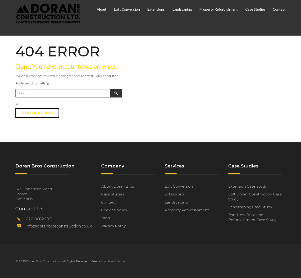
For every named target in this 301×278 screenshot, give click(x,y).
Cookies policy (114, 210)
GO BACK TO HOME (37, 113)
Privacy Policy (113, 226)
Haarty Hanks (116, 261)
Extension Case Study (247, 186)
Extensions (156, 9)
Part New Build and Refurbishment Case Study (252, 217)
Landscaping (182, 9)
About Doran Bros (117, 186)
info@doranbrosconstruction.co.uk (59, 226)
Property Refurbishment (218, 9)
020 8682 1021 (39, 219)
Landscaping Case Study (250, 207)
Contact (279, 9)
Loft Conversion (127, 9)
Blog (105, 218)
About (101, 9)
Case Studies (255, 9)
